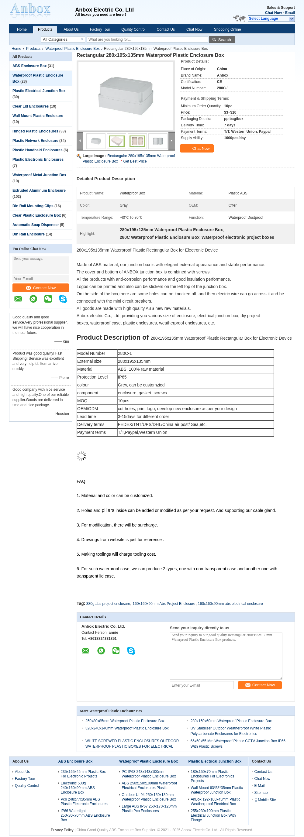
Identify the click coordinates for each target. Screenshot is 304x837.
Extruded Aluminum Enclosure (39, 190)
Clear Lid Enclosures (30, 106)
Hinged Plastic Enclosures (35, 131)
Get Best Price (135, 161)
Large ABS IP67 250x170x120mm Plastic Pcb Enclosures (149, 808)
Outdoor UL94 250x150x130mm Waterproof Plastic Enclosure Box (149, 797)
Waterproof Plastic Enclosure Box (72, 48)
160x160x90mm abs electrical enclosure (230, 604)
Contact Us (166, 29)
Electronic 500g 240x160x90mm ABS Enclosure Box (78, 787)
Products (45, 29)
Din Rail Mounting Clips (33, 206)
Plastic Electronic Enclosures (38, 159)
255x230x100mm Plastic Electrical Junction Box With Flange (213, 815)
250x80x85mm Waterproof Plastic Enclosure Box (124, 721)
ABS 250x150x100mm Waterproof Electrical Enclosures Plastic (149, 785)
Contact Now (41, 288)
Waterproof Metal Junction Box (39, 175)
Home (22, 29)
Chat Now (273, 13)
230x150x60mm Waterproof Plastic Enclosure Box (231, 721)
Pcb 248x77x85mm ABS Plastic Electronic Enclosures (84, 801)
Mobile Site (265, 800)
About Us (71, 29)
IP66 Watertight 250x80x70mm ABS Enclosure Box (85, 815)
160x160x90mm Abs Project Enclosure (164, 604)
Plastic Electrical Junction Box (39, 91)
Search (224, 39)
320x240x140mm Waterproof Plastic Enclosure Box (127, 728)
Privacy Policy (62, 830)
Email (290, 13)
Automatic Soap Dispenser (35, 225)
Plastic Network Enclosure (35, 141)
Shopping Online (227, 29)
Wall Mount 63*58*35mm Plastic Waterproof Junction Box (217, 790)
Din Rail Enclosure (28, 234)
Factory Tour (100, 29)
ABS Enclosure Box (29, 66)
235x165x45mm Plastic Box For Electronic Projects (83, 774)
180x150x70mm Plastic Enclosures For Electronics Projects (212, 776)
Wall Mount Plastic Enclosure (37, 116)
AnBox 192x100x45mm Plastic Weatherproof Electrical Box (215, 801)
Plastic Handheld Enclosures (37, 150)
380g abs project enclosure (108, 604)
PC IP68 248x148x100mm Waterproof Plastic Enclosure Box (149, 774)
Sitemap (261, 793)
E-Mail (259, 786)
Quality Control (133, 29)
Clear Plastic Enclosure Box (36, 215)
